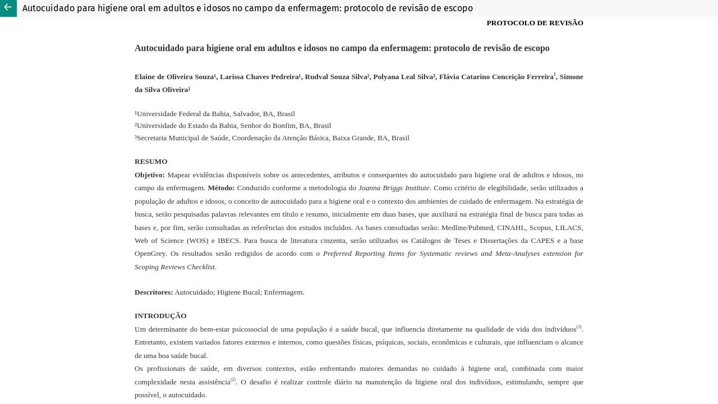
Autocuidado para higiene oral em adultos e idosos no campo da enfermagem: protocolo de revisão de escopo (247, 8)
